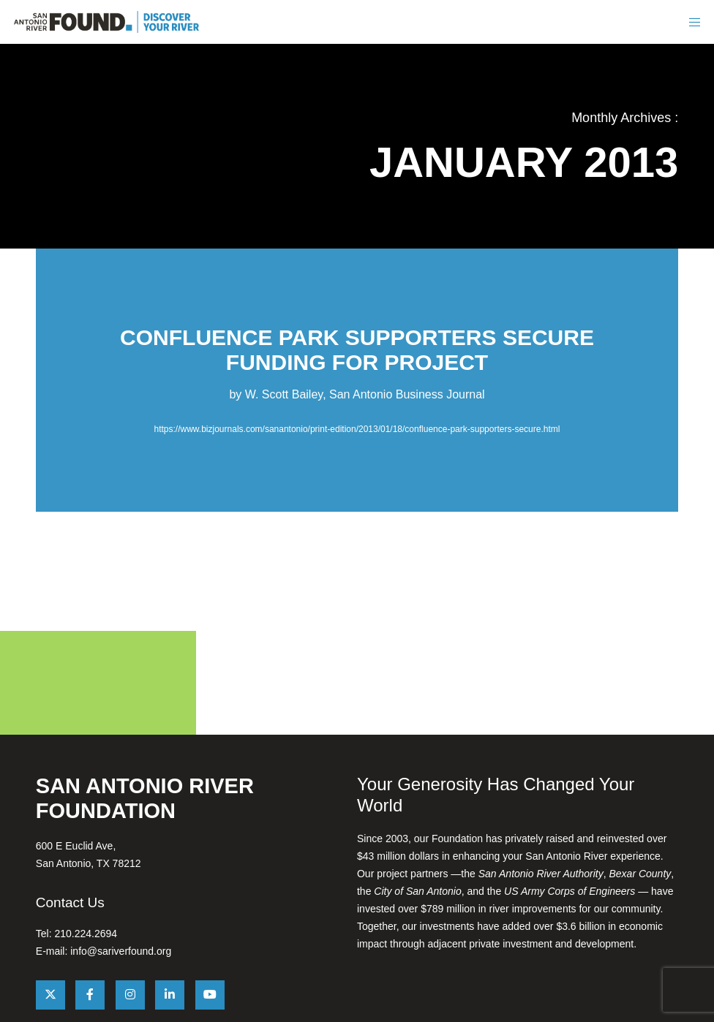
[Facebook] (90, 995)
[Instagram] (130, 995)
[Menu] (693, 22)
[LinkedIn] (169, 995)
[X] (50, 995)
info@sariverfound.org (120, 951)
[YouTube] (210, 995)
